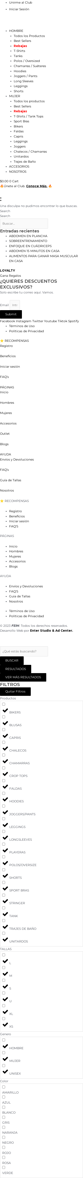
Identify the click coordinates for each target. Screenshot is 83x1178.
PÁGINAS (7, 387)
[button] (41, 340)
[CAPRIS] (3, 729)
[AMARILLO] (3, 1087)
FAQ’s (4, 377)
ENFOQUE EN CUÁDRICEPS (30, 246)
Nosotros (7, 490)
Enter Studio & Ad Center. (51, 630)
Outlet (5, 433)
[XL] (3, 1005)
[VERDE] (3, 1167)
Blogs (4, 444)
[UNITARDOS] (3, 933)
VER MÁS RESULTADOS (23, 677)
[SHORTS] (3, 869)
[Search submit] (12, 660)
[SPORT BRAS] (3, 882)
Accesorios (8, 423)
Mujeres (6, 413)
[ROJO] (3, 1147)
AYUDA (5, 454)
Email (5, 305)
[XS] (3, 1018)
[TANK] (3, 907)
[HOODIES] (3, 793)
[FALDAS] (3, 780)
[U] (3, 993)
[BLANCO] (3, 1107)
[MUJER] (3, 1052)
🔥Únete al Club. (13, 186)
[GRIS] (3, 1117)
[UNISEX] (3, 1065)
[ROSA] (3, 1157)
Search (5, 211)
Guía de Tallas (10, 480)
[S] (3, 980)
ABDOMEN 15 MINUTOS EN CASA (34, 251)
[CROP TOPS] (3, 767)
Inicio (4, 392)
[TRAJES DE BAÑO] (3, 920)
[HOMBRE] (3, 1040)
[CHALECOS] (3, 742)
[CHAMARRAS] (3, 755)
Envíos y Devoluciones (17, 459)
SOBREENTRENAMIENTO (28, 241)
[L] (3, 954)
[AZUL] (3, 1097)
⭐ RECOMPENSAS (14, 340)
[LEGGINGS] (3, 818)
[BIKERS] (3, 704)
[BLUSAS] (3, 716)
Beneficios (8, 356)
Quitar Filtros (15, 691)
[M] (3, 967)
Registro (6, 346)
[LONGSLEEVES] (3, 831)
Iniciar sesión (10, 366)
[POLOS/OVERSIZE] (3, 856)
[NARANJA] (3, 1127)
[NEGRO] (3, 1137)
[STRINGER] (3, 895)
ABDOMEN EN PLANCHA (28, 236)
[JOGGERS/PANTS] (3, 806)
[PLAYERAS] (3, 844)
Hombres (7, 402)
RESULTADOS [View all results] (15, 669)
